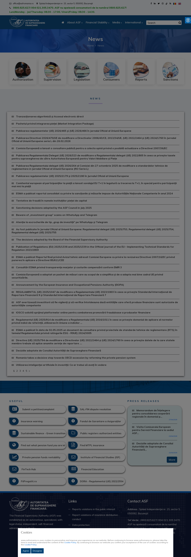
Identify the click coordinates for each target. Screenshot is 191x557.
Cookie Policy (70, 542)
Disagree (37, 550)
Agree (26, 550)
